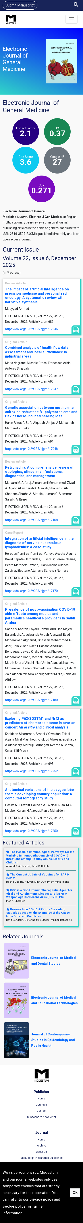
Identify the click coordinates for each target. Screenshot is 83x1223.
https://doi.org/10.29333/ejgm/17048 (31, 449)
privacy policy (41, 1199)
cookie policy (14, 1206)
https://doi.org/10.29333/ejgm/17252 (31, 771)
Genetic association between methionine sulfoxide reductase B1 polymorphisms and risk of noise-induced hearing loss (41, 412)
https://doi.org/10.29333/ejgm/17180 (31, 700)
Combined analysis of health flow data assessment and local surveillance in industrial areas (36, 352)
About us (41, 1151)
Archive (41, 1145)
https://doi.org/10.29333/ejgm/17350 (31, 831)
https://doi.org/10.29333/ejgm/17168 (31, 520)
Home (41, 1098)
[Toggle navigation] (71, 19)
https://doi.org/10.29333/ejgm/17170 (31, 591)
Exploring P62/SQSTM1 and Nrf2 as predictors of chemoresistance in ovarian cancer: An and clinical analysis (40, 722)
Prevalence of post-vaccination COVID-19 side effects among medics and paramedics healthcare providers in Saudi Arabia (40, 616)
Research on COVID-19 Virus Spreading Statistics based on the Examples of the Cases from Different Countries (38, 913)
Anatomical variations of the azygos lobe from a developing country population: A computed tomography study (39, 794)
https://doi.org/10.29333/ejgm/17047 (31, 389)
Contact (41, 1110)
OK (75, 1192)
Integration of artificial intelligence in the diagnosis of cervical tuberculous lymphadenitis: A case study (39, 542)
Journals (41, 1104)
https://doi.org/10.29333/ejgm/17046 (31, 329)
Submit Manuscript (20, 5)
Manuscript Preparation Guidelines (42, 1157)
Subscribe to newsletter (41, 1117)
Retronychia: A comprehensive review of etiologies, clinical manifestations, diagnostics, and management (39, 471)
